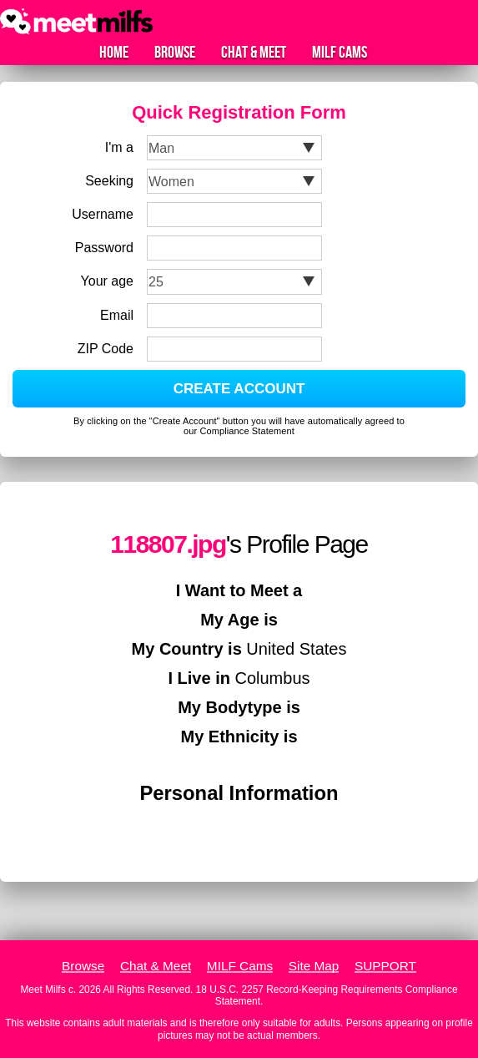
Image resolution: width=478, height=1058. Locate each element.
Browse (174, 53)
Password (104, 247)
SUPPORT (385, 966)
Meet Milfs (42, 989)
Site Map (314, 966)
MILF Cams (339, 53)
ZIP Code (105, 349)
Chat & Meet (253, 53)
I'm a (119, 147)
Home (113, 53)
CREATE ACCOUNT (239, 389)
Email (116, 315)
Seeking (109, 181)
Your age (107, 281)
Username (102, 214)
